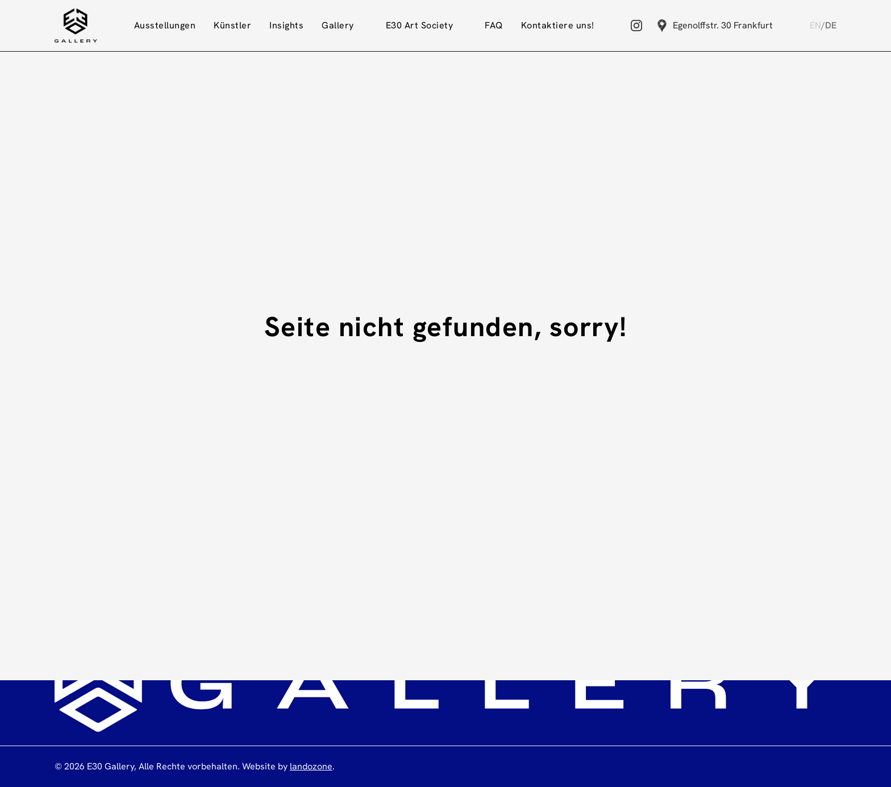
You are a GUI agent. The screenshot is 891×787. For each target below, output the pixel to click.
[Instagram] (636, 25)
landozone (311, 766)
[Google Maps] (662, 25)
